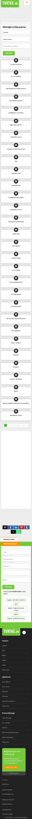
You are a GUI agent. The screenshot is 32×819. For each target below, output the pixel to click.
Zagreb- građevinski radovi (16, 618)
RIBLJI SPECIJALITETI (16, 125)
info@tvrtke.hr (14, 773)
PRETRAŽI (8, 53)
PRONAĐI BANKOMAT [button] (10, 544)
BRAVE (16, 391)
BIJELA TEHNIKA (16, 343)
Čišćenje (5, 696)
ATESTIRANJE (16, 246)
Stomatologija (6, 718)
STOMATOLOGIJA (16, 64)
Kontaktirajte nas (7, 794)
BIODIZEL (16, 355)
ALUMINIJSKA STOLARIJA (16, 113)
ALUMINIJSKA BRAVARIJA (16, 198)
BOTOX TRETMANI (16, 379)
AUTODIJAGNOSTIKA (16, 282)
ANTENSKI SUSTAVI (16, 210)
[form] (16, 39)
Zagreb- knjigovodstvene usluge (16, 609)
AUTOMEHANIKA (16, 294)
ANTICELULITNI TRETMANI (16, 222)
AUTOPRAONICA (16, 307)
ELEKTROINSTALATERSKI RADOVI (16, 89)
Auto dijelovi (6, 682)
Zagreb (4, 646)
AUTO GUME (16, 270)
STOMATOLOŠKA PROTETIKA (16, 149)
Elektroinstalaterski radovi (10, 732)
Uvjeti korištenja (7, 790)
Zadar (4, 665)
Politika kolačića (7, 804)
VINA (16, 161)
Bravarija (5, 692)
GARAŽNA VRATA (16, 137)
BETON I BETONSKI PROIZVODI (16, 319)
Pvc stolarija (6, 723)
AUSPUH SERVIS (16, 258)
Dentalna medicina (8, 701)
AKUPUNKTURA (16, 185)
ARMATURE (16, 234)
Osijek (4, 660)
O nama (4, 780)
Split (16, 604)
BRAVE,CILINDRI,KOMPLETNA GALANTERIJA (16, 403)
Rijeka (16, 614)
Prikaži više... (6, 670)
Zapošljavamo (6, 810)
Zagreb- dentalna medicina (16, 600)
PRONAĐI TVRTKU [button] (9, 540)
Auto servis (5, 687)
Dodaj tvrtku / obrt (11, 767)
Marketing (5, 784)
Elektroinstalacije (7, 737)
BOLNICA (16, 367)
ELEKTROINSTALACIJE (16, 101)
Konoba (4, 728)
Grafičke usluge (7, 814)
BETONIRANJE (16, 331)
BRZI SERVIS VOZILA (16, 415)
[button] (26, 2)
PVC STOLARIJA (16, 77)
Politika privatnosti (8, 800)
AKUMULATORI (16, 173)
